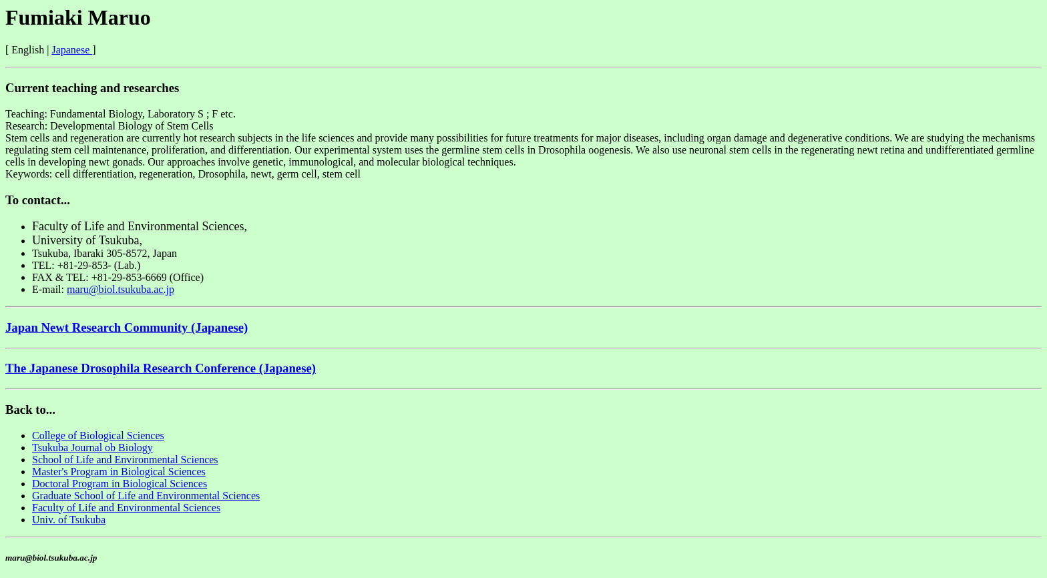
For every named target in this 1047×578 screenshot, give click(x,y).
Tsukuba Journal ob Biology (92, 447)
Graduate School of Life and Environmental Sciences (146, 495)
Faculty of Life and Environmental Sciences (126, 507)
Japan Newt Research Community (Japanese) (126, 327)
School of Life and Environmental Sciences (125, 459)
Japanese (71, 49)
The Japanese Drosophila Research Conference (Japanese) (160, 368)
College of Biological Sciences (98, 435)
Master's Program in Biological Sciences (119, 471)
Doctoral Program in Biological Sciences (119, 483)
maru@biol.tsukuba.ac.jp (120, 289)
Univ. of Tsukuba (69, 519)
